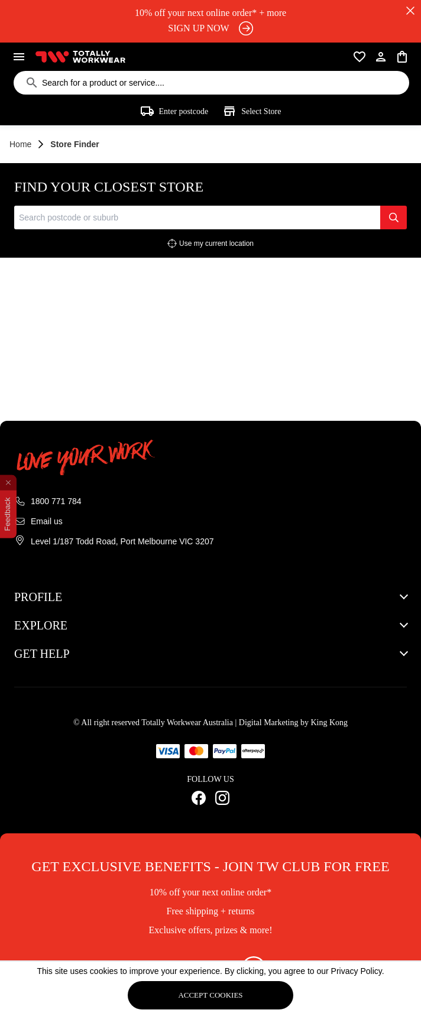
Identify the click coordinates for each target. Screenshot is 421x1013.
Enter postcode (174, 111)
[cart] (402, 57)
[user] (381, 57)
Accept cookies (210, 995)
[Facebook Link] (199, 798)
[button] (210, 597)
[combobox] (197, 217)
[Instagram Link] (222, 798)
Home (20, 144)
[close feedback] (8, 482)
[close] (410, 11)
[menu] (19, 57)
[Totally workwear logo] (80, 57)
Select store (251, 111)
